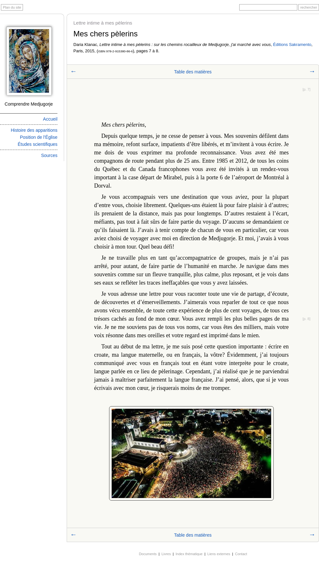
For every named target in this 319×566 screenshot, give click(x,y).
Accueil (50, 119)
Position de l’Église (38, 137)
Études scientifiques (37, 144)
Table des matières (193, 71)
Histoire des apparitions (34, 130)
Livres (166, 554)
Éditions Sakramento (292, 44)
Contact (241, 554)
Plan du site (12, 7)
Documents (148, 554)
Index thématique (189, 554)
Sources (49, 155)
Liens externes (218, 554)
